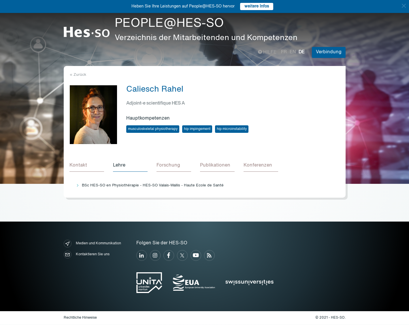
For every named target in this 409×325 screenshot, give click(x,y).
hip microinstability (232, 129)
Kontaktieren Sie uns (87, 255)
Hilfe (267, 52)
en (293, 52)
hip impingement (197, 129)
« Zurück (78, 75)
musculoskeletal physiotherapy (153, 129)
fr (284, 52)
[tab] (87, 166)
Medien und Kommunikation (92, 244)
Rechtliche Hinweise (80, 318)
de (302, 52)
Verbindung (329, 52)
